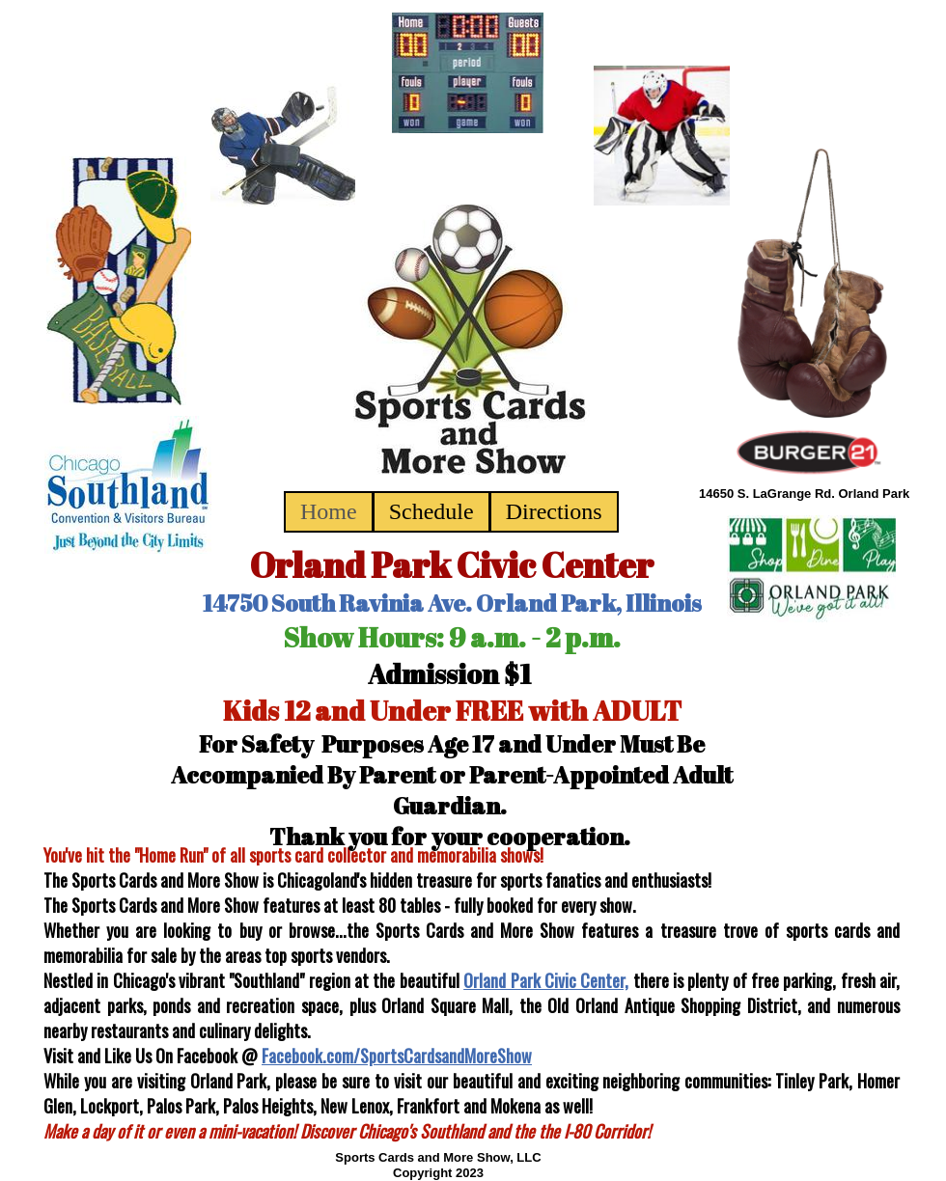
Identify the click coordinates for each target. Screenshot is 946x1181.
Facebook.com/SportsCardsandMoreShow (397, 1055)
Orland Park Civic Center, (545, 980)
